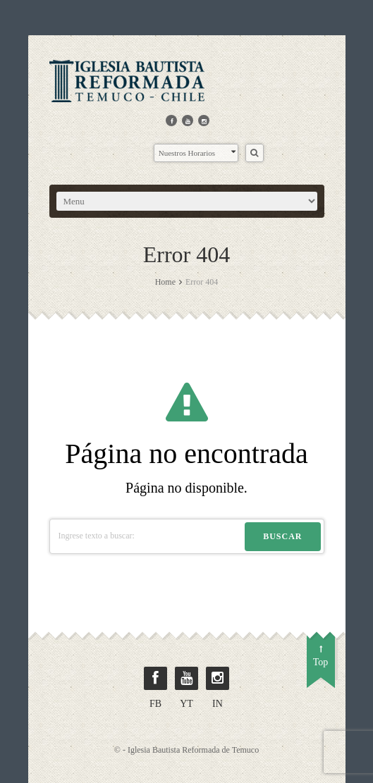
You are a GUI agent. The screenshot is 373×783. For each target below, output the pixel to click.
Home (165, 282)
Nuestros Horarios (197, 152)
